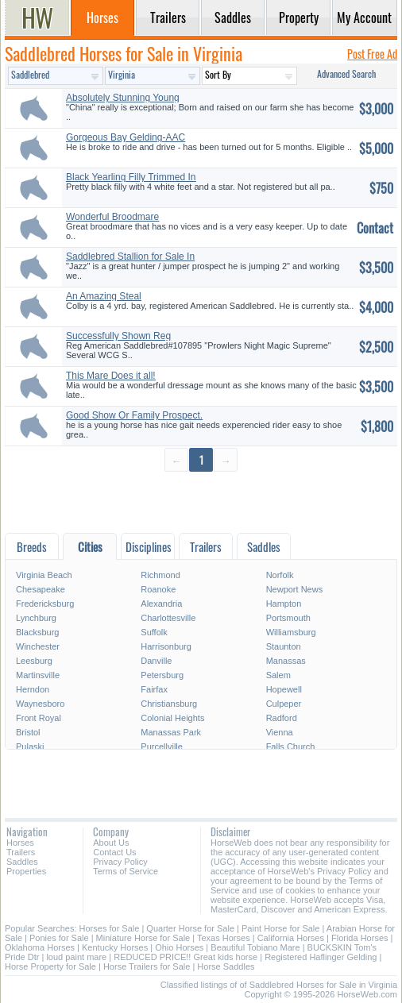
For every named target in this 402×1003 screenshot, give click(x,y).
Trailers (20, 852)
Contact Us (114, 852)
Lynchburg (36, 618)
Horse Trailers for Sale (146, 966)
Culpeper (284, 703)
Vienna (279, 732)
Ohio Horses (179, 947)
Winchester (38, 646)
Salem (278, 675)
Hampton (284, 603)
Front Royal (38, 718)
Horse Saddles (225, 966)
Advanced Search (346, 73)
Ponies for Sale (59, 938)
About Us (111, 842)
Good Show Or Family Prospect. (134, 415)
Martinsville (38, 675)
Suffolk (154, 632)
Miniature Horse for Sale (143, 938)
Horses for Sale (109, 928)
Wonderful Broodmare (112, 216)
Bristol (28, 732)
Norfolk (280, 575)
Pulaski (30, 746)
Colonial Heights (172, 718)
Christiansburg (169, 703)
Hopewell (284, 689)
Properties (26, 871)
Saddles (22, 861)
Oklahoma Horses (40, 947)
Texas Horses (223, 938)
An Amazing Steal (103, 296)
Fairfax (154, 689)
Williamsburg (291, 632)
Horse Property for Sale (50, 966)
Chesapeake (40, 589)
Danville (156, 660)
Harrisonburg (166, 646)
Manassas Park (171, 732)
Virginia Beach (44, 575)
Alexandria (161, 603)
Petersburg (162, 675)
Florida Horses (359, 938)
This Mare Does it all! (111, 375)
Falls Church (290, 746)
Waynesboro (40, 703)
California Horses (290, 938)
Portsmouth (288, 618)
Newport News (294, 589)
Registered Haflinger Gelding (321, 957)
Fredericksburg (45, 603)
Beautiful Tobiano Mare (255, 947)
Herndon (32, 689)
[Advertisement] (201, 501)
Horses (20, 842)
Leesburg (34, 660)
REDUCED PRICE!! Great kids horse (185, 957)
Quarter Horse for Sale (190, 928)
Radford (281, 718)
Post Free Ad (372, 53)
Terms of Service (125, 871)
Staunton (283, 646)
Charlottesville (168, 618)
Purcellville (162, 746)
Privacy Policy (120, 861)
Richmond (160, 575)
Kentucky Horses (115, 947)
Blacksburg (37, 632)
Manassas (286, 660)
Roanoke (158, 589)
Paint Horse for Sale (280, 928)
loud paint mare (76, 957)
